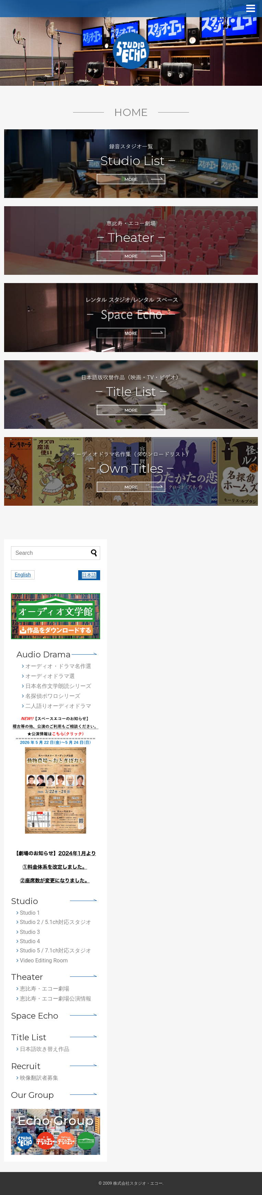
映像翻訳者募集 (37, 1078)
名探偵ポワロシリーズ (51, 696)
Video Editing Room (42, 960)
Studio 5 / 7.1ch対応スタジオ (53, 950)
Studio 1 (28, 913)
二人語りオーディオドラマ (56, 706)
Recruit (25, 1066)
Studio (24, 901)
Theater (27, 977)
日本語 (89, 575)
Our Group (32, 1095)
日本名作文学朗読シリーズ (56, 686)
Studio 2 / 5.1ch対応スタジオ (53, 922)
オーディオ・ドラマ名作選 (56, 666)
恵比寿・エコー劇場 (42, 988)
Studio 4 (28, 941)
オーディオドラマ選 (48, 676)
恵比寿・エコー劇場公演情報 (53, 998)
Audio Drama (43, 654)
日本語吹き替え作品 (42, 1049)
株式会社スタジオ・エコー (138, 1183)
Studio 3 (28, 932)
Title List (28, 1037)
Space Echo (34, 1016)
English (23, 575)
